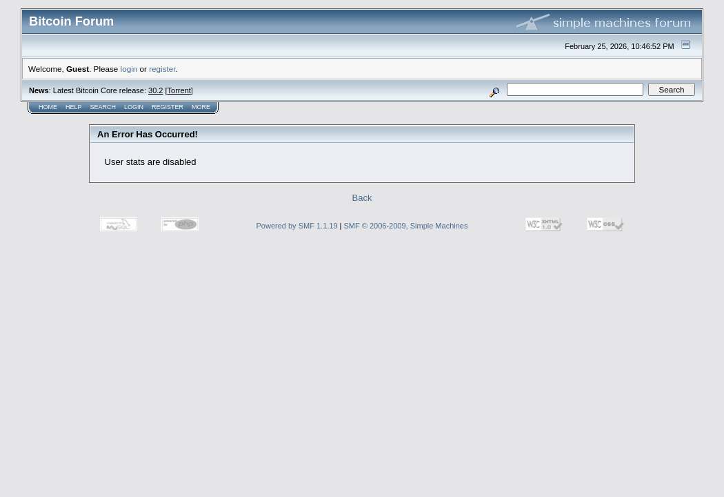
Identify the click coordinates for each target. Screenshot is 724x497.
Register (167, 107)
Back (362, 198)
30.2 (155, 90)
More (201, 107)
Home (48, 107)
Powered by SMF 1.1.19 (297, 226)
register (162, 68)
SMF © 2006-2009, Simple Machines (406, 226)
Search (103, 107)
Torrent (179, 90)
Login (133, 107)
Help (74, 107)
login (129, 68)
